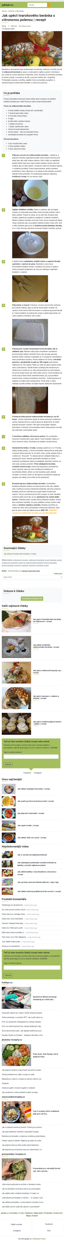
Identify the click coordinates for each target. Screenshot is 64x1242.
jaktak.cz (5, 1213)
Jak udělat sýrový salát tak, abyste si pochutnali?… (21, 1207)
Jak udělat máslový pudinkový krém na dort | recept (39, 891)
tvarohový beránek (21, 565)
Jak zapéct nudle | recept (28, 825)
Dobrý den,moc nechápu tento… (14, 914)
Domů (4, 11)
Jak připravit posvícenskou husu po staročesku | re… (22, 1150)
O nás (21, 1213)
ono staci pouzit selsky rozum (13, 910)
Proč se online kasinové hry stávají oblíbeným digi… (22, 1026)
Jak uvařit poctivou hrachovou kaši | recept (35, 801)
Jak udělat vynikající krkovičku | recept (33, 789)
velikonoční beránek (9, 563)
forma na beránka (50, 563)
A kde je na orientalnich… (11, 946)
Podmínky (48, 1213)
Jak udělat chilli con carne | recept (31, 838)
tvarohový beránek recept (39, 565)
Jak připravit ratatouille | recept (30, 813)
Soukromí (58, 1213)
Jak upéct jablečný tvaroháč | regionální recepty (20, 1132)
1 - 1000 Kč (12, 26)
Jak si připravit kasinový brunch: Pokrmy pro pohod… (22, 1127)
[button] (32, 49)
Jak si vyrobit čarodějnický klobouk (32, 855)
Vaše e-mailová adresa (12, 752)
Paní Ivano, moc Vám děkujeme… (14, 937)
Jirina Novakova (13, 571)
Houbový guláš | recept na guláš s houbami (18, 1088)
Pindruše (5, 1083)
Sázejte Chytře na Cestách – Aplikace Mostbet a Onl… (23, 1035)
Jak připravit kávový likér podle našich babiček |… (21, 1145)
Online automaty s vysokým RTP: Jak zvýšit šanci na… (23, 1017)
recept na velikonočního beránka (30, 563)
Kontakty (14, 1213)
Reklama (29, 1213)
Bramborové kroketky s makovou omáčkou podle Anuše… (24, 1136)
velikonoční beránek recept (39, 560)
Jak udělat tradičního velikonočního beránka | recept (46, 646)
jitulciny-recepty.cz (12, 1039)
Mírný (4, 26)
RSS (49, 1231)
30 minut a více (25, 26)
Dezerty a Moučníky (16, 11)
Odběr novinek (16, 1224)
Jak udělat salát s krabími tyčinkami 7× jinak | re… (21, 1193)
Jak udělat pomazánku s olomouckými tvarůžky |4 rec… (23, 1202)
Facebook (27, 773)
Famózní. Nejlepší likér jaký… (13, 923)
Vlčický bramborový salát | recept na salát (18, 1074)
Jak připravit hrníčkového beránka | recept (20, 554)
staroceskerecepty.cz (13, 1097)
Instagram (38, 773)
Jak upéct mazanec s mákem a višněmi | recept (46, 697)
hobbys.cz (7, 982)
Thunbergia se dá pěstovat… (13, 905)
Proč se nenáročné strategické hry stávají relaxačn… (22, 1022)
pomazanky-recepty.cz (14, 1154)
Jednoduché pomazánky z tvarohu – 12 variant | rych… (23, 1198)
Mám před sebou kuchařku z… (13, 932)
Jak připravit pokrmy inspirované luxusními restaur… (22, 1070)
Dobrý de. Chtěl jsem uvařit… (13, 928)
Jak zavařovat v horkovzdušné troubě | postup (20, 1092)
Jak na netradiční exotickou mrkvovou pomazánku (21, 1189)
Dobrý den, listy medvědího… (13, 919)
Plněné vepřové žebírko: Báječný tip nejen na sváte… (22, 1141)
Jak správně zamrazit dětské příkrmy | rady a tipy (38, 882)
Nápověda (38, 1213)
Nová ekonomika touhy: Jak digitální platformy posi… (22, 1031)
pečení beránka (8, 565)
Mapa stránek (32, 1216)
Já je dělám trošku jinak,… (11, 942)
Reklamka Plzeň (39, 1239)
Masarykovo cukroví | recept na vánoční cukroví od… (22, 1079)
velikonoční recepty (20, 560)
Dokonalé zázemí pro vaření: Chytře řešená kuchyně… (22, 1013)
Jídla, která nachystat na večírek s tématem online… (22, 1184)
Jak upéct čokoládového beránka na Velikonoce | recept (47, 620)
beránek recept (56, 560)
